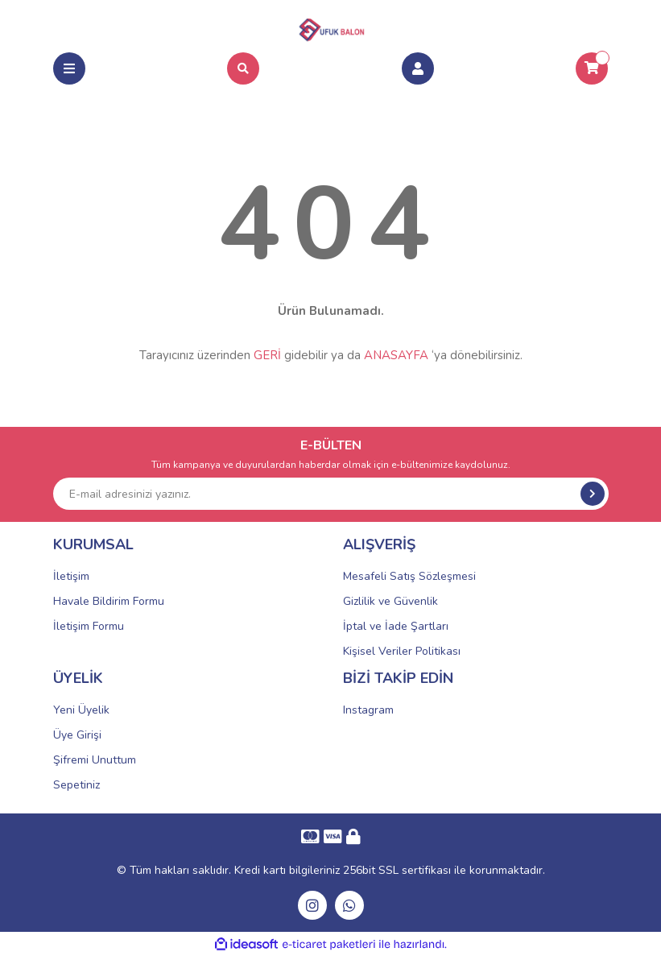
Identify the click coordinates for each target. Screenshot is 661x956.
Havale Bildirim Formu (108, 601)
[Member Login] (418, 68)
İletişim (71, 576)
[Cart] (592, 68)
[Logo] (331, 27)
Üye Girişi (77, 735)
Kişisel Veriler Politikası (402, 651)
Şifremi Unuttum (94, 760)
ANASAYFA (396, 355)
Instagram (368, 710)
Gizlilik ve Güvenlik (390, 601)
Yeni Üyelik (81, 710)
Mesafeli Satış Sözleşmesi (409, 576)
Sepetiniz (76, 785)
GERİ (267, 355)
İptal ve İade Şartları (395, 626)
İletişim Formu (88, 626)
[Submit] (592, 494)
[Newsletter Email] (331, 494)
